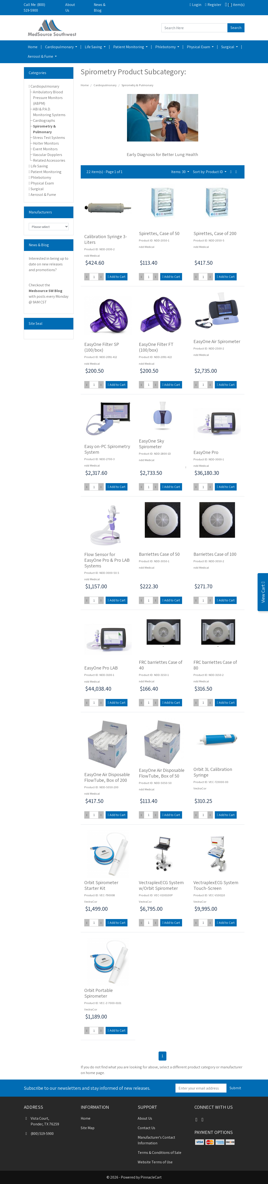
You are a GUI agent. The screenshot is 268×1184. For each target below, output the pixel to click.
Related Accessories (49, 160)
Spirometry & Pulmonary (137, 85)
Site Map (87, 1127)
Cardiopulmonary (59, 46)
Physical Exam (199, 46)
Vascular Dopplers (47, 154)
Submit (235, 1087)
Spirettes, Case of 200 (214, 233)
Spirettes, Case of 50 (159, 233)
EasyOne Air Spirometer (216, 341)
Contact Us (146, 1127)
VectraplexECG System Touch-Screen (215, 885)
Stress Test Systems (49, 137)
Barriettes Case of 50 (159, 554)
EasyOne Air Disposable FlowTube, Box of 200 (107, 777)
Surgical (228, 46)
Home (33, 46)
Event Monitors (45, 148)
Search (235, 27)
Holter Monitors (46, 143)
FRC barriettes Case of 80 (215, 665)
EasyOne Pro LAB (101, 668)
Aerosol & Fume (41, 56)
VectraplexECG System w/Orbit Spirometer (161, 885)
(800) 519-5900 (39, 1133)
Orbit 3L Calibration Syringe (212, 772)
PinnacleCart (151, 1177)
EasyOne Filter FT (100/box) (156, 347)
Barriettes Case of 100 (214, 554)
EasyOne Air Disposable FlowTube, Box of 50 (161, 773)
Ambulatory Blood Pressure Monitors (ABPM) (48, 98)
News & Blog (99, 7)
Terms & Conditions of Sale (159, 1152)
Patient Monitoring (129, 46)
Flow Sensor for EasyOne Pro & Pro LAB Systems (107, 560)
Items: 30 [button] (178, 171)
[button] (231, 172)
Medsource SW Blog (45, 290)
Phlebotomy (165, 46)
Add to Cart (116, 276)
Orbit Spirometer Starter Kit (101, 885)
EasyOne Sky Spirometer (151, 444)
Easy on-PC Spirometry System (107, 449)
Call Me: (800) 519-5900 (34, 7)
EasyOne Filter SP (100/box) (101, 347)
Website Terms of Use (155, 1162)
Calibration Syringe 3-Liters (105, 239)
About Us (70, 7)
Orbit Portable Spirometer (98, 993)
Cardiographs (44, 120)
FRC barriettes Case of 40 (160, 665)
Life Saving (94, 46)
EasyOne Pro (205, 452)
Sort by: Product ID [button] (208, 171)
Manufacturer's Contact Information (156, 1140)
